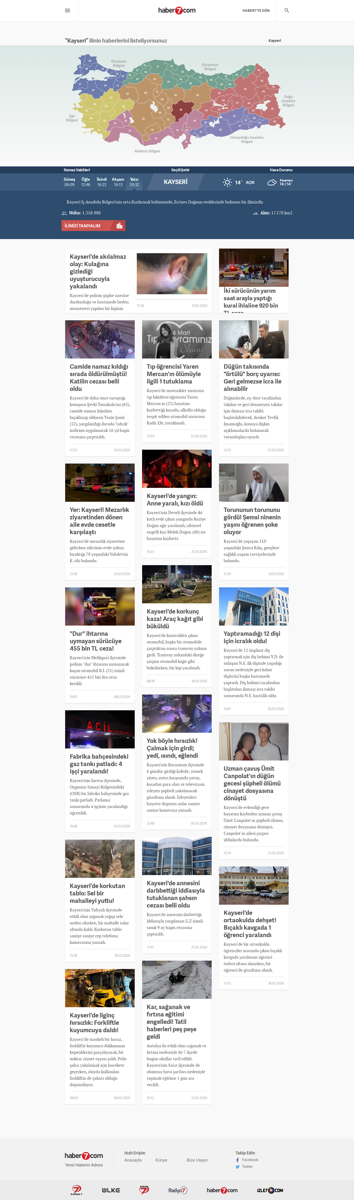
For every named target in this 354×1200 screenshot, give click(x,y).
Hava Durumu (281, 169)
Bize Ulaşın (197, 1160)
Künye (161, 1160)
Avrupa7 (144, 1190)
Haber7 (222, 1190)
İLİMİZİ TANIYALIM (82, 225)
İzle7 (270, 1190)
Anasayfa (133, 1160)
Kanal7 (76, 1190)
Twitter (244, 1166)
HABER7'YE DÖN (256, 10)
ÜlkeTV (111, 1190)
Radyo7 (178, 1190)
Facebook (246, 1160)
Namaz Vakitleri (77, 169)
